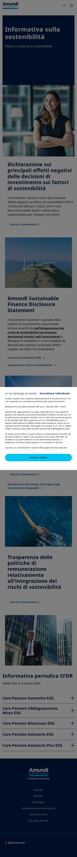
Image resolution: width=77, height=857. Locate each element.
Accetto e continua (38, 457)
